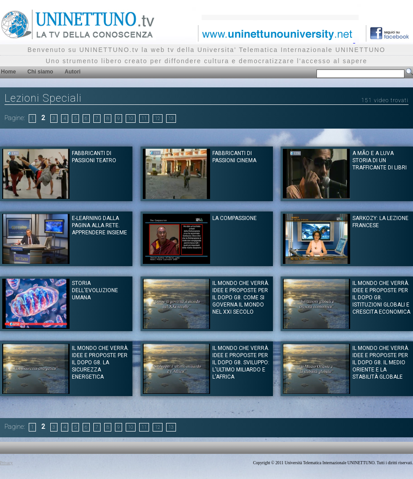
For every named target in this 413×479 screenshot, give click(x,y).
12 (157, 118)
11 (144, 118)
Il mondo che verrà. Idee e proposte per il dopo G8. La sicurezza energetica (100, 362)
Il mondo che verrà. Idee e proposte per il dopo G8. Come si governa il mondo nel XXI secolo (240, 297)
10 (130, 118)
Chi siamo (40, 72)
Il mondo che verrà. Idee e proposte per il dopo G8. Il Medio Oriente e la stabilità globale (380, 362)
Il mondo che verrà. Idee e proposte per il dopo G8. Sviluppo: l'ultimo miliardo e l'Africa (240, 362)
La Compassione (234, 218)
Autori (72, 72)
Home (8, 72)
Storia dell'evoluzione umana (95, 290)
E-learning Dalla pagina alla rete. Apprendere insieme (99, 225)
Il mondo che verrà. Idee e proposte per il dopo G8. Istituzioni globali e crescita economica (381, 297)
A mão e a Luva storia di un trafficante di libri (379, 160)
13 (171, 118)
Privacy (6, 463)
